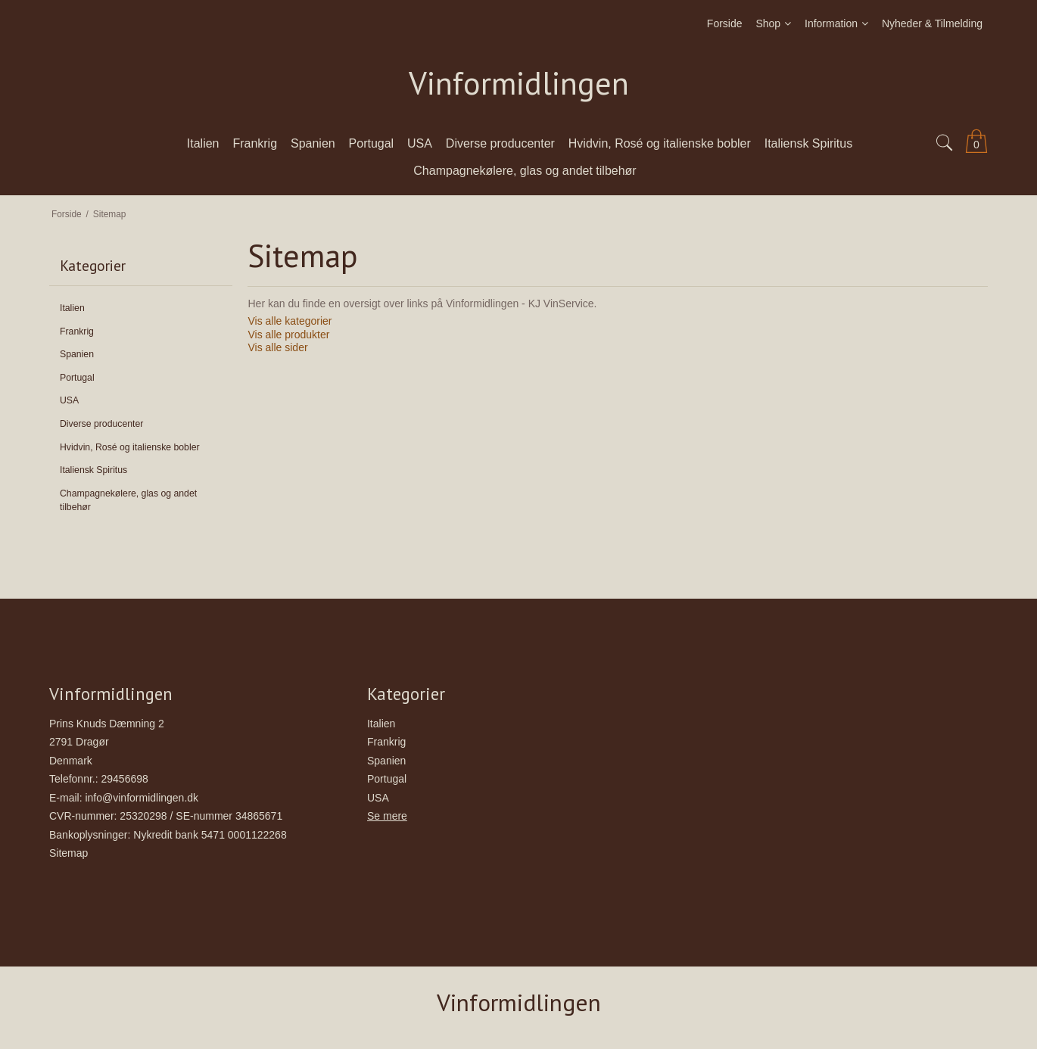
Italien (72, 308)
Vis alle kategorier (290, 321)
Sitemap (68, 853)
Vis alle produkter (288, 334)
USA (69, 400)
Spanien (77, 354)
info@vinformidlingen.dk (141, 798)
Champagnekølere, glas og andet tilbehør (128, 500)
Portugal (77, 377)
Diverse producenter (101, 424)
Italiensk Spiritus (93, 470)
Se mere (387, 816)
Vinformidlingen (519, 84)
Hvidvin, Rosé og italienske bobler (130, 447)
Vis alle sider (277, 347)
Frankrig (77, 331)
